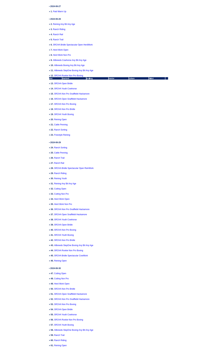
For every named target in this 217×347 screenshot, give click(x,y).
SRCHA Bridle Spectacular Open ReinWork (74, 168)
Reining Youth (60, 178)
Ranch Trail (58, 39)
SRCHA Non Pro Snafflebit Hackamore (72, 94)
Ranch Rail (58, 34)
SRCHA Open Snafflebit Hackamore (70, 99)
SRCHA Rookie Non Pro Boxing (68, 75)
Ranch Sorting (60, 130)
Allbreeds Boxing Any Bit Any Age (69, 65)
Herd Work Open (60, 50)
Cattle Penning (61, 124)
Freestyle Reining (62, 135)
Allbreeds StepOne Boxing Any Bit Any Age (73, 70)
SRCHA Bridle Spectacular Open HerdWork (73, 45)
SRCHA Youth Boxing (64, 114)
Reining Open (60, 119)
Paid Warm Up (59, 11)
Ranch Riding (59, 29)
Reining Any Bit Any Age (64, 24)
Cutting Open (60, 189)
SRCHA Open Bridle (63, 83)
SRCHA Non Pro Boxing (65, 104)
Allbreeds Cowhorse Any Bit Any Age (69, 60)
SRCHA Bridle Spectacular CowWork (71, 255)
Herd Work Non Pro (62, 55)
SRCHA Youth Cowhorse (65, 88)
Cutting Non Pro (61, 194)
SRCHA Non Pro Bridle (64, 109)
